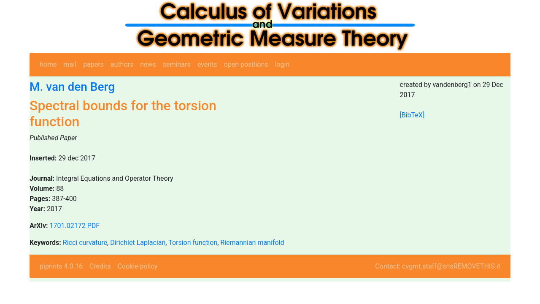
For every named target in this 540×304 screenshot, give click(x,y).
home (48, 64)
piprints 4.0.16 (61, 266)
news (148, 64)
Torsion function (192, 243)
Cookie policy (137, 266)
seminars (177, 64)
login (282, 64)
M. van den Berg (72, 87)
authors (122, 64)
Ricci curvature (85, 243)
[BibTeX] (412, 115)
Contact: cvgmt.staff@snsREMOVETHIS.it (437, 266)
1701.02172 (68, 226)
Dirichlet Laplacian (137, 243)
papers (93, 64)
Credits (100, 266)
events (207, 64)
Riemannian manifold (252, 243)
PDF (93, 226)
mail (69, 64)
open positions (246, 64)
